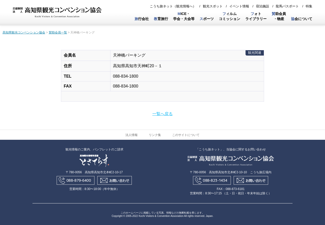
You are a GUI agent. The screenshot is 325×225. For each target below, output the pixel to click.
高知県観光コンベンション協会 (24, 32)
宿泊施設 (262, 6)
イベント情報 (239, 6)
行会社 (142, 19)
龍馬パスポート (287, 6)
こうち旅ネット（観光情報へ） (173, 6)
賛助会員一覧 (58, 32)
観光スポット (213, 6)
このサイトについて (186, 135)
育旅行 (161, 19)
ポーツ (207, 19)
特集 (309, 6)
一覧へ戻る (162, 114)
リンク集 (155, 135)
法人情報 (131, 135)
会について (301, 19)
